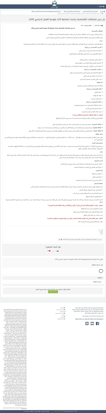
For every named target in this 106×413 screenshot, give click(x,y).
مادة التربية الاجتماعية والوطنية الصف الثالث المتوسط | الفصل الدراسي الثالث (46, 11)
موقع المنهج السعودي (59, 411)
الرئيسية (102, 11)
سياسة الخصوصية (61, 319)
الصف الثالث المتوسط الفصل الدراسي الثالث (72, 11)
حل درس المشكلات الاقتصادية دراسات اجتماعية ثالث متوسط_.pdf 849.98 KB (80, 239)
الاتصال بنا (62, 317)
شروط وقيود (37, 411)
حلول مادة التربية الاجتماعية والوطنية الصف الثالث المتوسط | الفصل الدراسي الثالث (79, 259)
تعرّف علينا (62, 308)
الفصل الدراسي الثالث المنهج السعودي (90, 11)
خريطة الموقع (45, 411)
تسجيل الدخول (53, 292)
